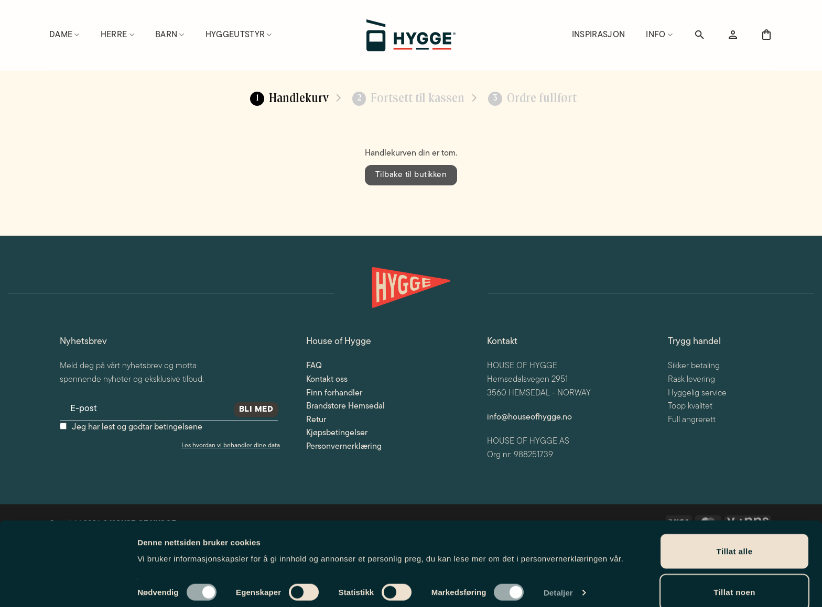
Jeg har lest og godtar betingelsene (137, 427)
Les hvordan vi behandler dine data (230, 446)
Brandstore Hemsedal (345, 406)
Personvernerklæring (344, 447)
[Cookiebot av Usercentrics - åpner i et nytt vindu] (68, 586)
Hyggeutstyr (239, 35)
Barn (170, 35)
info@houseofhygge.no (529, 417)
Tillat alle (735, 494)
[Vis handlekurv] (766, 35)
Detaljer (558, 536)
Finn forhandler (334, 393)
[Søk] (700, 35)
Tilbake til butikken (411, 175)
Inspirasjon (598, 35)
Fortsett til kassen (408, 99)
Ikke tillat (734, 575)
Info (659, 35)
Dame (64, 35)
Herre (117, 35)
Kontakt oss (327, 380)
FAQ (314, 366)
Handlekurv (289, 99)
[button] (733, 35)
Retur (316, 420)
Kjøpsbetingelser (336, 433)
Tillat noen (734, 535)
